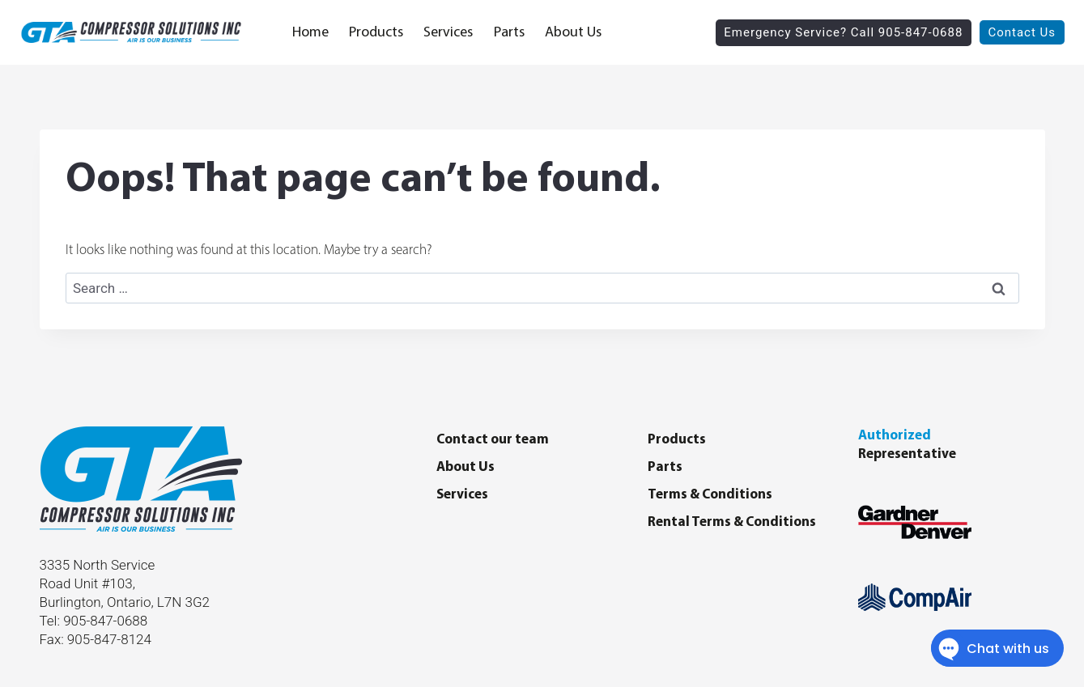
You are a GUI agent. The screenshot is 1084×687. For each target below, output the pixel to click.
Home (310, 32)
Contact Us (1022, 32)
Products (376, 32)
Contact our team (492, 440)
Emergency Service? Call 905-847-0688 (843, 32)
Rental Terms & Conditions (732, 522)
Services (448, 32)
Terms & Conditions (710, 495)
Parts (509, 32)
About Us (573, 32)
